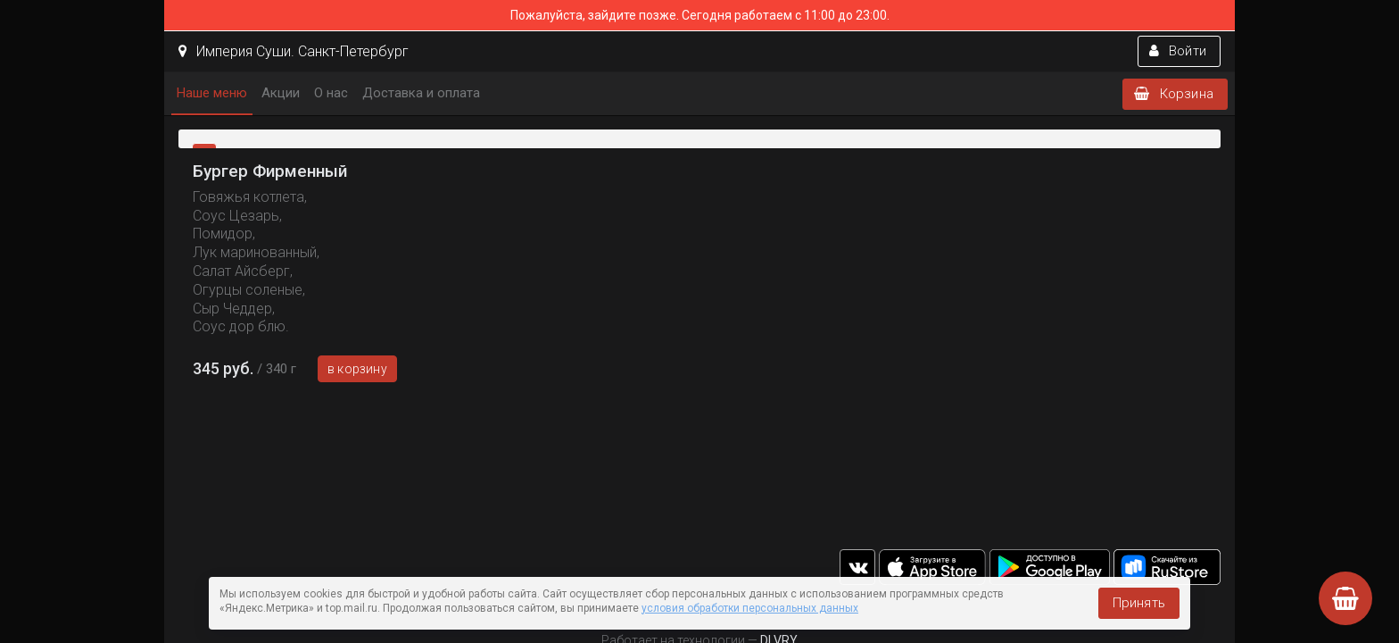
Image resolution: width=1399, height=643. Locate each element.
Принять (1139, 603)
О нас (331, 93)
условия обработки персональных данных (750, 608)
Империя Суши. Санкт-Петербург (293, 51)
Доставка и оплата (421, 93)
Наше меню (212, 93)
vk (857, 567)
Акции (280, 93)
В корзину (357, 369)
